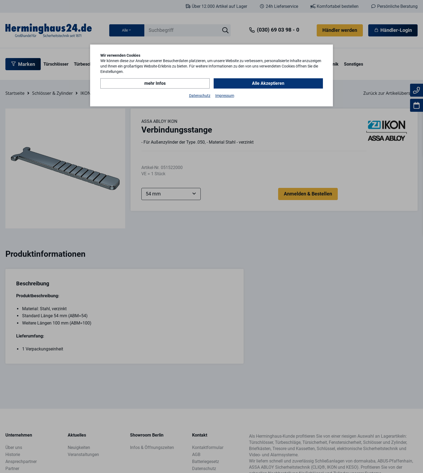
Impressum (224, 95)
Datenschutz (199, 95)
